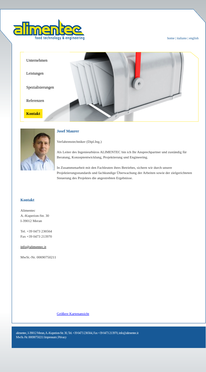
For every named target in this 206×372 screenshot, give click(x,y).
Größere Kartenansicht (73, 314)
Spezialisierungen (40, 87)
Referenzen (35, 100)
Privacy (62, 337)
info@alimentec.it (33, 247)
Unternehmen (36, 60)
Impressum (50, 337)
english (194, 38)
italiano (182, 38)
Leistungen (34, 73)
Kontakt (33, 113)
